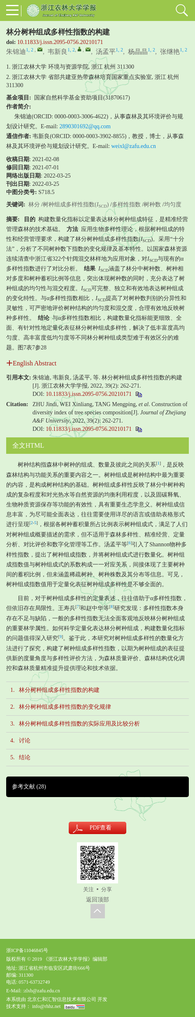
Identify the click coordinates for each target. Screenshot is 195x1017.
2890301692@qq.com (85, 126)
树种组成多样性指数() (76, 204)
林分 (34, 204)
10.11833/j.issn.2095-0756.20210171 (60, 42)
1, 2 (29, 50)
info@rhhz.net (46, 1006)
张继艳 (170, 51)
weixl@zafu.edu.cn (133, 146)
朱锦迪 (16, 51)
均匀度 (172, 204)
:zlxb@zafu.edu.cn (41, 991)
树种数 (152, 204)
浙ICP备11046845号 (27, 950)
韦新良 (57, 51)
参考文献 (29, 787)
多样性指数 (126, 204)
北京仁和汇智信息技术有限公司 (61, 999)
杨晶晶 (138, 51)
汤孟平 (106, 51)
